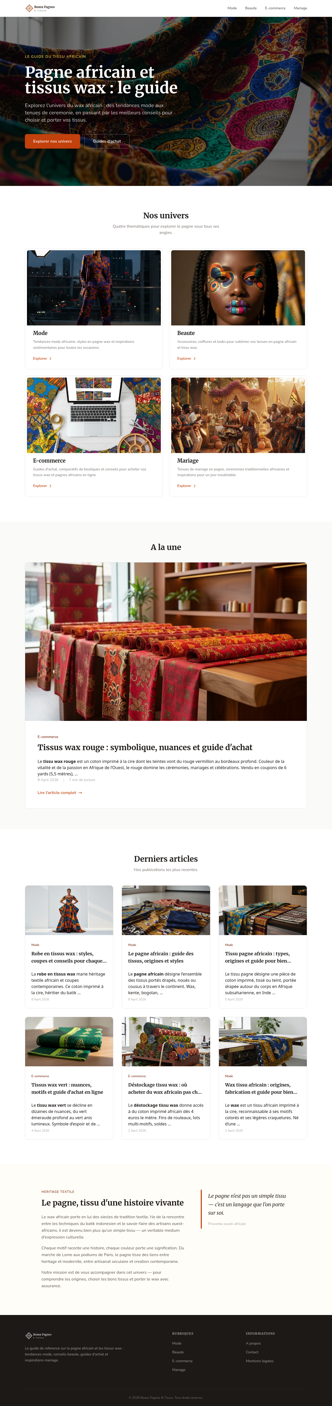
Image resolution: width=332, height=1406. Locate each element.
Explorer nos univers (52, 141)
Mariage (300, 8)
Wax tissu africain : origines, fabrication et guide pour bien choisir (259, 1093)
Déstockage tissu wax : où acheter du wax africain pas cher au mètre (165, 1093)
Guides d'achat (107, 141)
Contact (252, 1352)
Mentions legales (260, 1361)
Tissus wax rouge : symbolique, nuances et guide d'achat (145, 748)
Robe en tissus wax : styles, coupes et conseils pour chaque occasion (66, 961)
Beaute (251, 8)
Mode (232, 8)
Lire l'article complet (60, 793)
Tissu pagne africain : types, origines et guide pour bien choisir (257, 961)
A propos (253, 1343)
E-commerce (275, 8)
